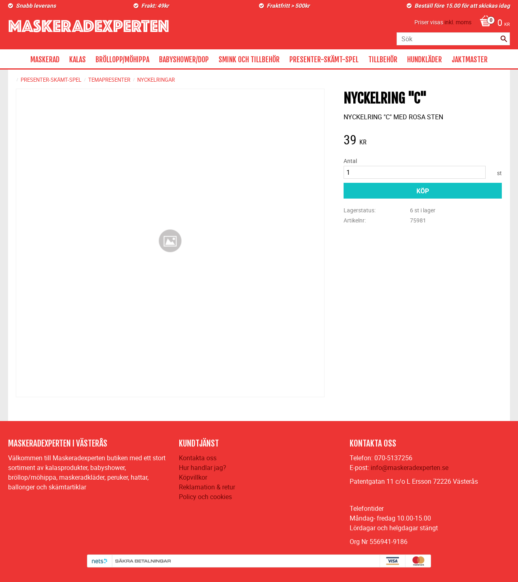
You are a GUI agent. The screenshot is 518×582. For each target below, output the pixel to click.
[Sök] (504, 39)
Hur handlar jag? (202, 467)
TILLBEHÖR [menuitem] (382, 59)
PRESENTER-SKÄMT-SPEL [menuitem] (324, 59)
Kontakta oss (198, 457)
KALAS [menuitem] (77, 59)
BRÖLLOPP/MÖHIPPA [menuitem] (122, 59)
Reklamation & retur (207, 487)
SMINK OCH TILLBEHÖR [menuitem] (249, 59)
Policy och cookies (205, 496)
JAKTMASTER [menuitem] (470, 59)
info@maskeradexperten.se (409, 467)
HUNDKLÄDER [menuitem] (424, 59)
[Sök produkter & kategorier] (453, 38)
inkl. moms (457, 22)
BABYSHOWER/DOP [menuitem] (184, 59)
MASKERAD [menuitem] (44, 59)
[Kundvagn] (493, 23)
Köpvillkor (193, 477)
